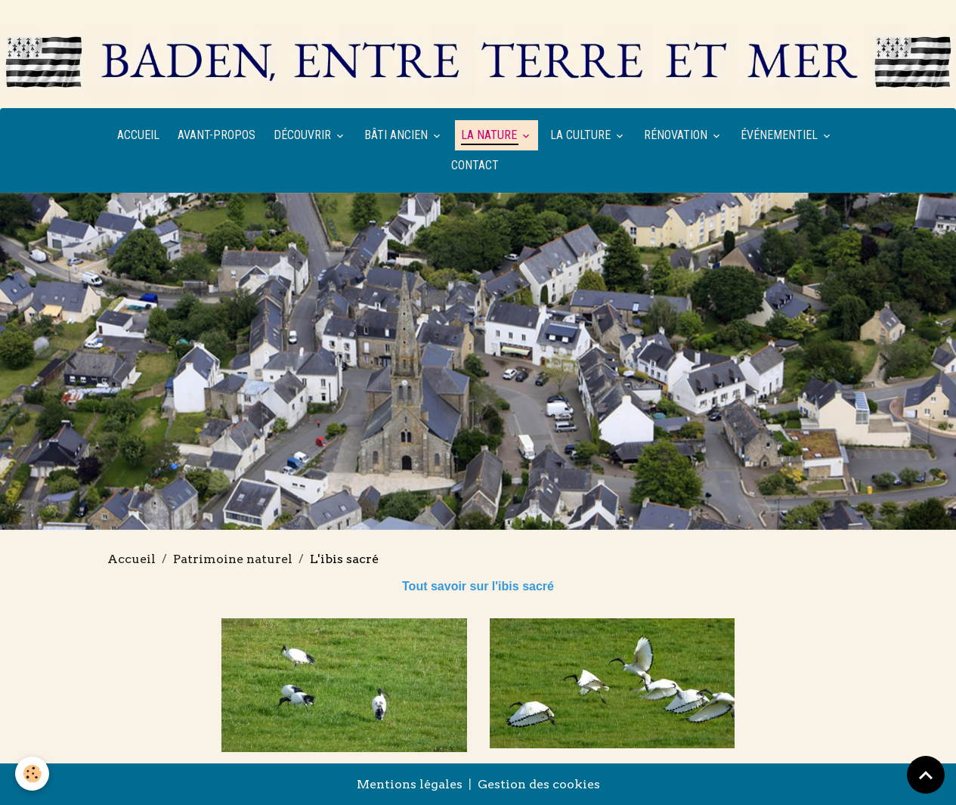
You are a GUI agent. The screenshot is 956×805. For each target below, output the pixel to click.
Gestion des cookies (539, 784)
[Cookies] (32, 774)
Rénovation (677, 135)
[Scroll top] (926, 775)
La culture (582, 135)
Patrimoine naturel (232, 559)
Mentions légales (410, 784)
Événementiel (781, 135)
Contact (475, 165)
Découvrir (304, 135)
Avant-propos (216, 135)
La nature (490, 135)
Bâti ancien (397, 135)
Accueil (138, 135)
